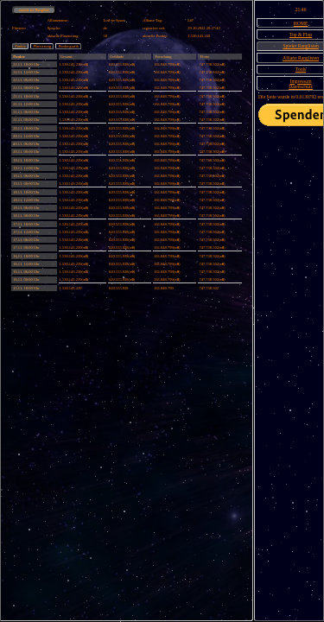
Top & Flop (300, 34)
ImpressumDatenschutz (301, 84)
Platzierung (42, 46)
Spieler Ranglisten (300, 45)
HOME (301, 23)
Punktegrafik (69, 46)
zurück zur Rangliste (34, 10)
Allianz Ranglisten (301, 57)
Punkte (20, 46)
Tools (300, 69)
